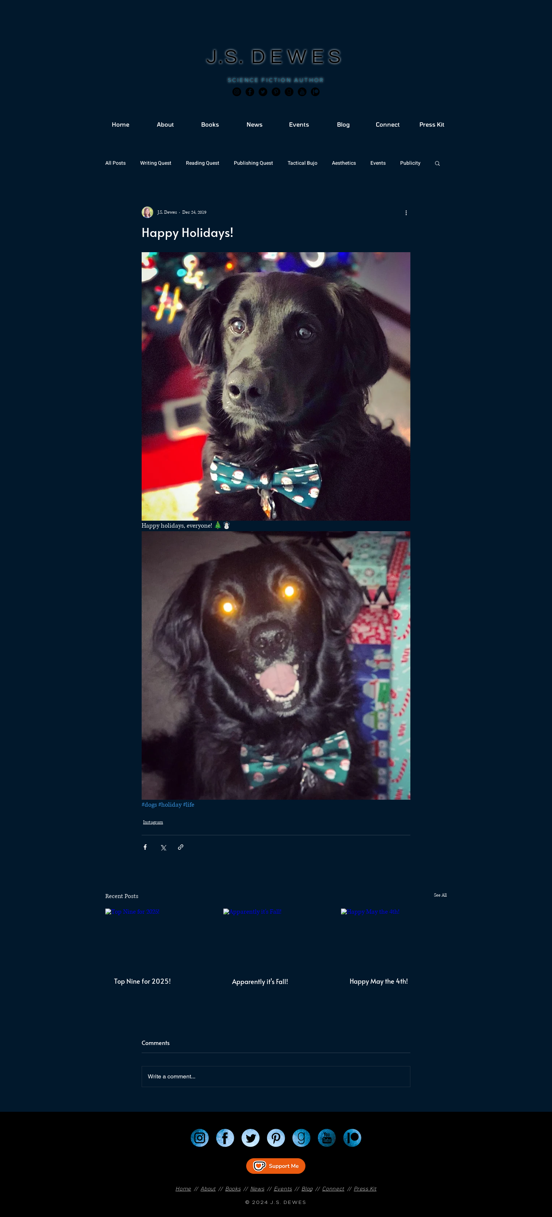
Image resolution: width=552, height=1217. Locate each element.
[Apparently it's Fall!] (276, 938)
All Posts (115, 163)
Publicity (410, 163)
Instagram (153, 822)
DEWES (298, 57)
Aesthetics (344, 163)
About (208, 1188)
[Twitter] (263, 91)
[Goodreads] (289, 91)
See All (440, 895)
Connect (333, 1188)
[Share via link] (180, 847)
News (257, 1188)
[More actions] (406, 212)
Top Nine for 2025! (142, 981)
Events (378, 163)
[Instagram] (236, 91)
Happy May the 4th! (379, 981)
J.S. (229, 57)
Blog (307, 1188)
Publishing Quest (253, 163)
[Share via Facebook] (145, 847)
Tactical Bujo (302, 163)
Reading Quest (202, 163)
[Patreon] (352, 1138)
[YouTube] (327, 1138)
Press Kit (365, 1188)
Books (233, 1188)
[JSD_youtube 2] (302, 91)
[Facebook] (249, 91)
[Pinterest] (276, 91)
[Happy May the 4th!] (394, 938)
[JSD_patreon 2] (315, 91)
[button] (437, 163)
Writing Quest (155, 163)
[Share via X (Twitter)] (162, 847)
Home (183, 1188)
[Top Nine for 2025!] (158, 938)
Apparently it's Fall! (260, 981)
